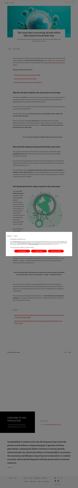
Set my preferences (22, 251)
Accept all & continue (56, 251)
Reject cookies (39, 251)
